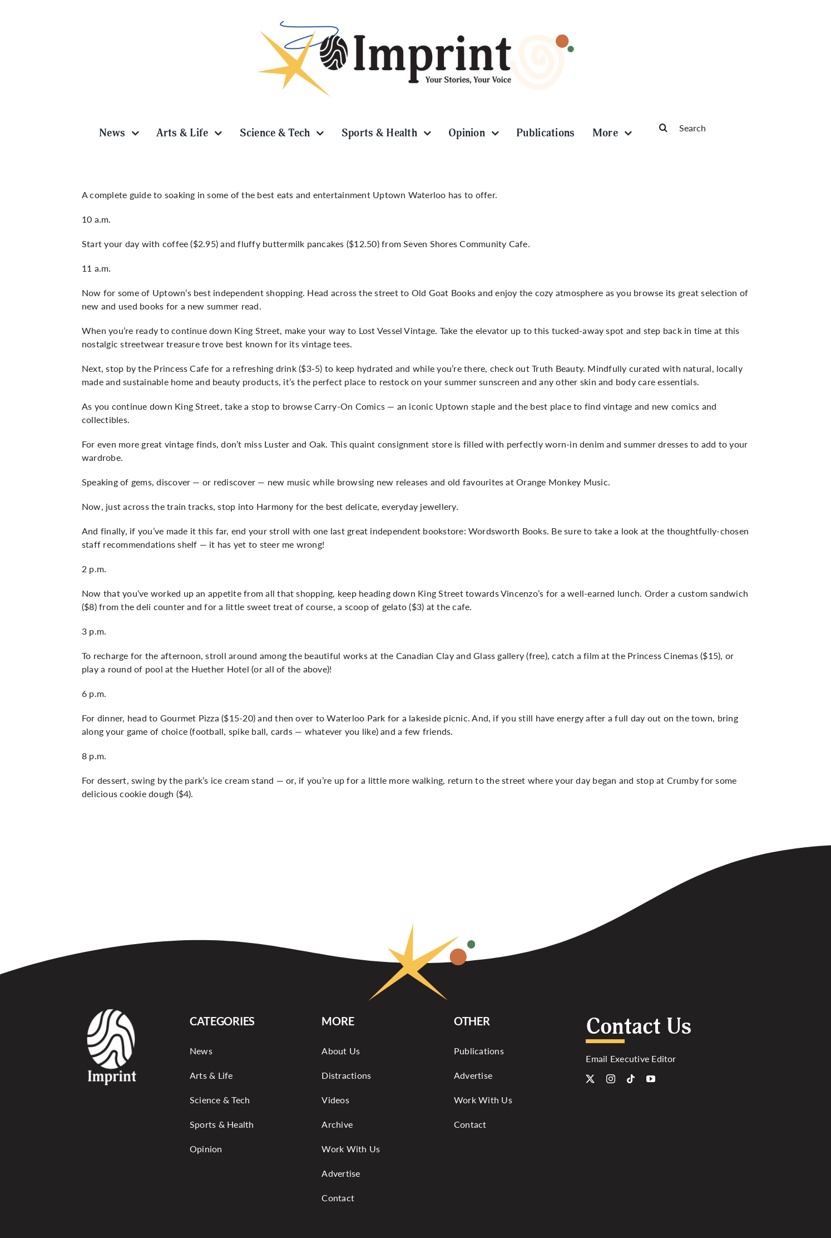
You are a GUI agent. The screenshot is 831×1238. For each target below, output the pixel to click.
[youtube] (650, 1078)
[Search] (699, 127)
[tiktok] (630, 1078)
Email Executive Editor (631, 1058)
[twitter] (590, 1078)
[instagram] (610, 1078)
